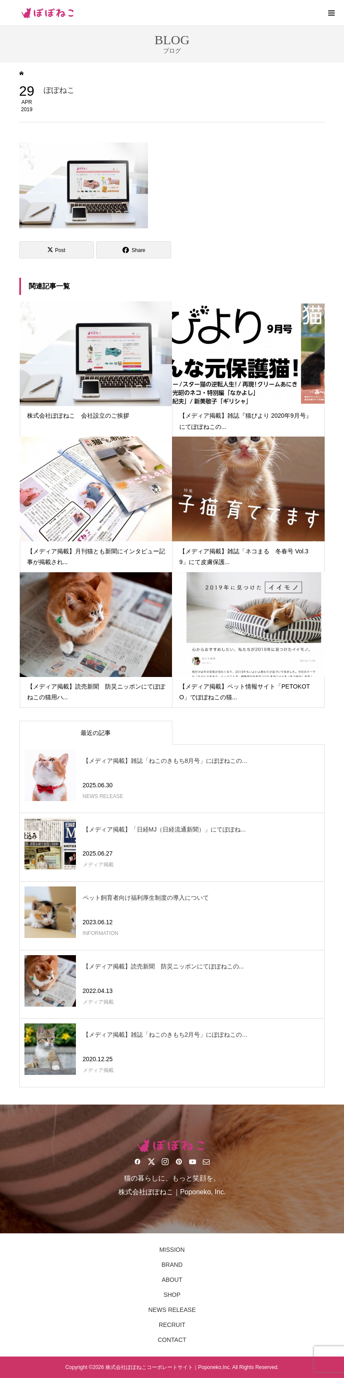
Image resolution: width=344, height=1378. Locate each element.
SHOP (172, 1294)
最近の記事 (96, 732)
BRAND (171, 1264)
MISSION (171, 1249)
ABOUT (172, 1279)
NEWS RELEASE (172, 1309)
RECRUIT (172, 1324)
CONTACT (172, 1339)
